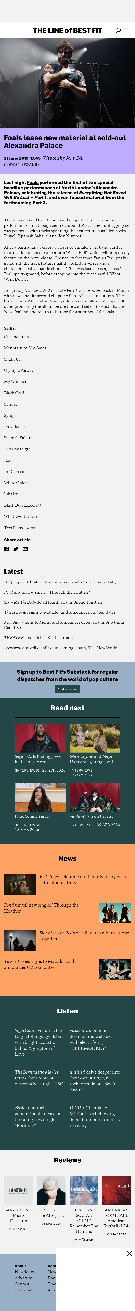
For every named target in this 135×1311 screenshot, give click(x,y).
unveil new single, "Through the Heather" (47, 592)
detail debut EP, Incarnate (38, 638)
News (12, 164)
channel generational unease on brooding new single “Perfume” (38, 1117)
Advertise (23, 1278)
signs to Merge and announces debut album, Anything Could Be (64, 625)
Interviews (27, 770)
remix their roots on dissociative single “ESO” (40, 1078)
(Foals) (30, 164)
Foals (33, 182)
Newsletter (25, 1272)
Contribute (25, 1290)
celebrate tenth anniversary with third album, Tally (60, 582)
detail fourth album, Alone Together (53, 602)
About (20, 1266)
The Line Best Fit (67, 30)
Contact (22, 1284)
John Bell (74, 158)
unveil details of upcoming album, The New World (60, 648)
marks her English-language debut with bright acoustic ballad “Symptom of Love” (39, 1042)
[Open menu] (126, 30)
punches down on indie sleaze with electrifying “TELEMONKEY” (90, 1039)
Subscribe (67, 688)
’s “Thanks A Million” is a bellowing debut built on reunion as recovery (95, 1117)
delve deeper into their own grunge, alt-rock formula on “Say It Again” (95, 1081)
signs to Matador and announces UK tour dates (59, 612)
